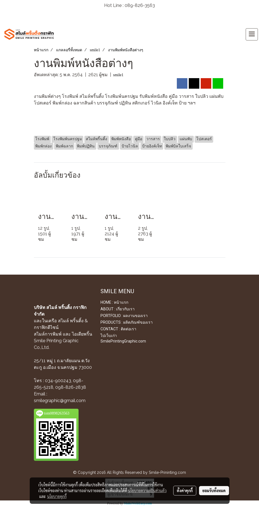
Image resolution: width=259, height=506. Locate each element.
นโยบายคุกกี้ (57, 496)
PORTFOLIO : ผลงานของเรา (124, 315)
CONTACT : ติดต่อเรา (118, 329)
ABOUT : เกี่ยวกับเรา (117, 309)
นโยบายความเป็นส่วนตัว (147, 490)
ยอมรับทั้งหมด (214, 490)
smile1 (118, 75)
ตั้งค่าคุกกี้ (185, 490)
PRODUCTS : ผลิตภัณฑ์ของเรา (126, 322)
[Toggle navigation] (252, 34)
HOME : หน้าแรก (114, 302)
